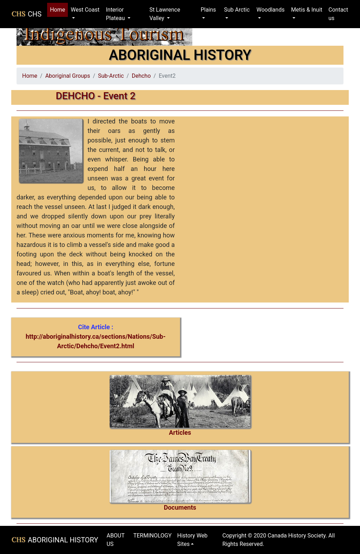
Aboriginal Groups (67, 75)
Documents (180, 507)
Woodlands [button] (270, 9)
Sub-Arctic (111, 75)
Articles (180, 432)
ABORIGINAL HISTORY (63, 540)
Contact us (338, 13)
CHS (34, 14)
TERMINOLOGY (152, 535)
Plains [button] (208, 9)
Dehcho (141, 75)
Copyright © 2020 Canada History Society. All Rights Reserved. (279, 539)
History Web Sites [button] (192, 539)
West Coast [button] (85, 9)
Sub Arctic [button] (237, 9)
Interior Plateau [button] (116, 13)
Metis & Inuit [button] (306, 9)
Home (59, 9)
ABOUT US (115, 539)
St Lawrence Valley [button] (164, 13)
